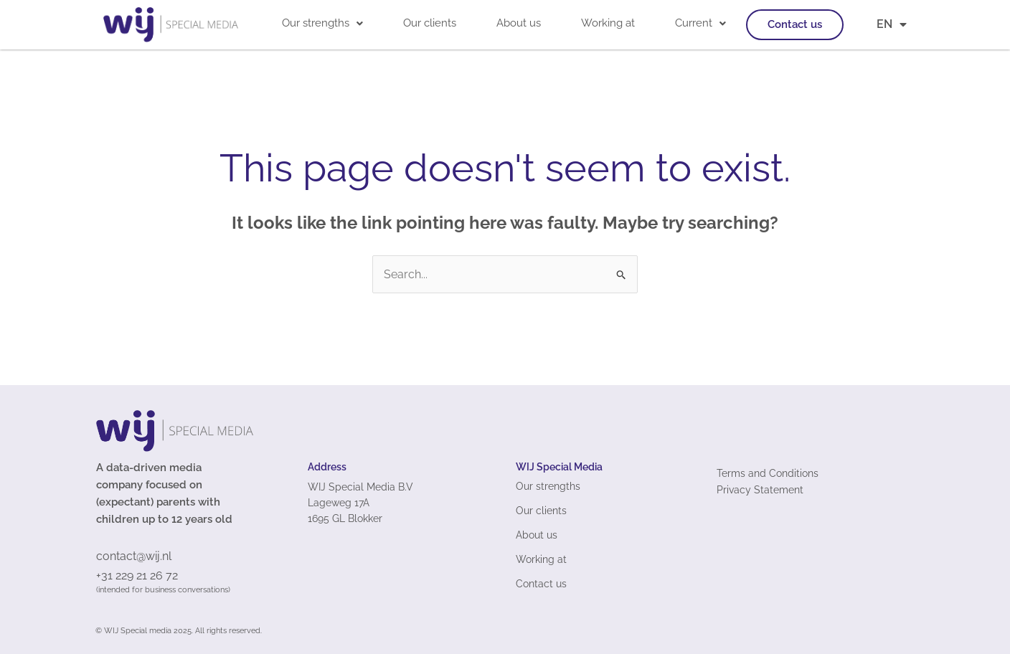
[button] (322, 23)
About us (518, 22)
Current (700, 22)
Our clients (429, 22)
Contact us (795, 24)
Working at (608, 22)
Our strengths (322, 22)
